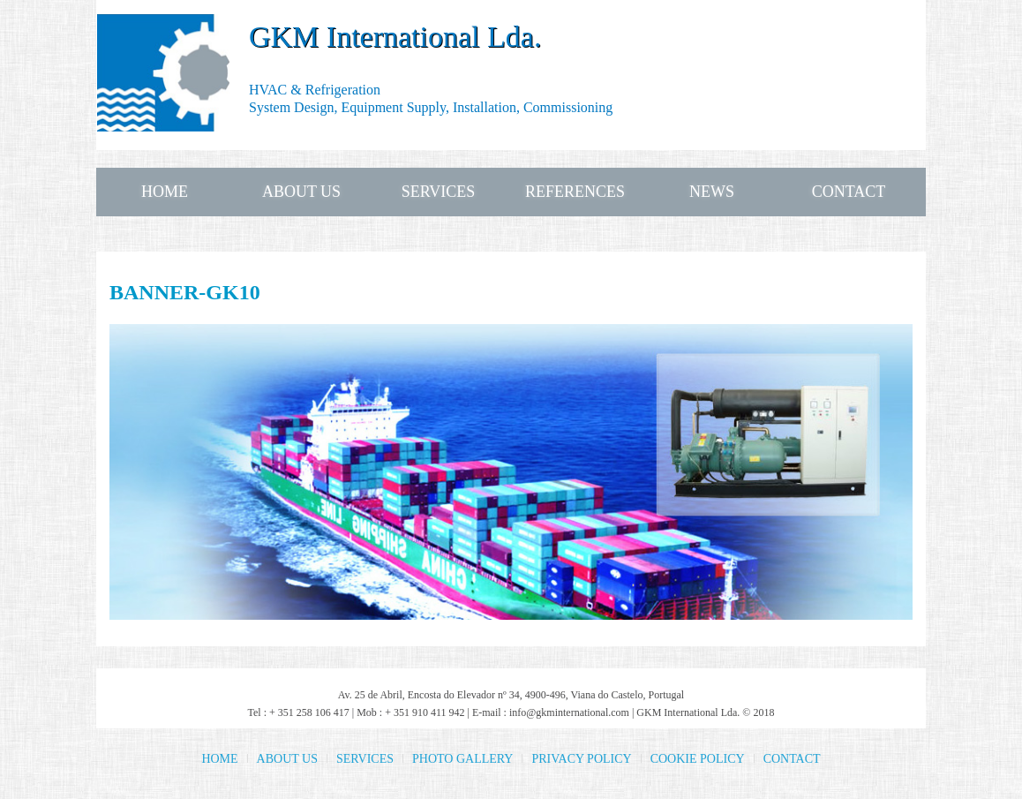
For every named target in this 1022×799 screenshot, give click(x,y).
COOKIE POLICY (697, 758)
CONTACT (849, 191)
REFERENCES (575, 191)
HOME (164, 191)
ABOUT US (301, 191)
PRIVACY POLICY (581, 758)
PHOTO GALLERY (462, 758)
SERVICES (439, 191)
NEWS (711, 191)
